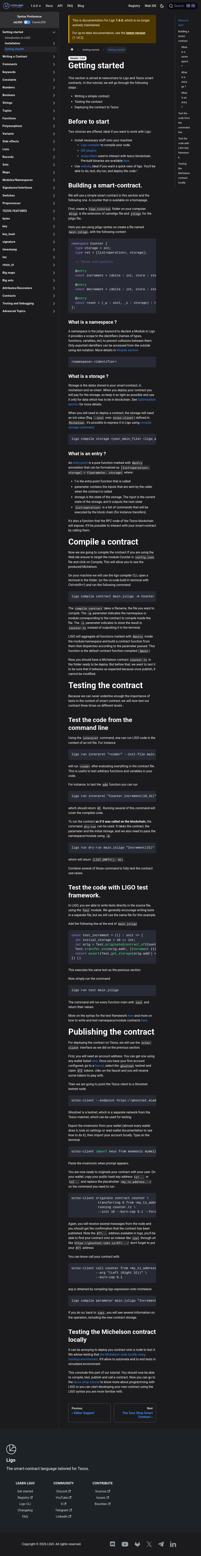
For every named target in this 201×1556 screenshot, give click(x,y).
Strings (7, 103)
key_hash (9, 234)
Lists (6, 149)
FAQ (70, 6)
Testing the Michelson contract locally (184, 173)
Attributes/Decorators (17, 288)
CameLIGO (39, 22)
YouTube (63, 1497)
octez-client (89, 156)
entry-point (80, 463)
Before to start (183, 23)
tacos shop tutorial (87, 1382)
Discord (63, 1491)
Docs (49, 6)
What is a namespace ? (184, 77)
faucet (99, 1066)
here (126, 161)
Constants (9, 80)
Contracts (9, 295)
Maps (6, 172)
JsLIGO (17, 22)
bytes (6, 218)
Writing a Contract (15, 56)
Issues (102, 1497)
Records (8, 157)
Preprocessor (12, 203)
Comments (10, 64)
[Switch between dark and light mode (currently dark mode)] (162, 6)
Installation (12, 43)
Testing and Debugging (18, 303)
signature (9, 242)
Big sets (8, 280)
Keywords (9, 72)
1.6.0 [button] (34, 6)
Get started (25, 1491)
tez (5, 257)
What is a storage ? (184, 99)
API (60, 6)
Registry (134, 6)
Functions (9, 118)
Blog (81, 6)
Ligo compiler (90, 145)
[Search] (182, 5)
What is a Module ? (184, 54)
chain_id (8, 265)
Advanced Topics (14, 311)
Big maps (9, 272)
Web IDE (150, 6)
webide (86, 166)
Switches (9, 195)
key (5, 226)
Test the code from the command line (184, 123)
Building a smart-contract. (183, 36)
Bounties (103, 1504)
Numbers (9, 87)
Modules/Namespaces (18, 180)
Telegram (63, 1510)
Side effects (11, 141)
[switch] (27, 22)
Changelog (25, 1510)
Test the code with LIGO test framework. (183, 148)
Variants (8, 133)
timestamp (10, 249)
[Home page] (72, 49)
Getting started (13, 32)
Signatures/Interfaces (17, 187)
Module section (127, 350)
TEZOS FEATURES (15, 211)
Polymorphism (12, 126)
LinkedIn (63, 1516)
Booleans (9, 95)
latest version (135, 33)
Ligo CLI (25, 1504)
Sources (102, 1491)
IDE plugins (89, 150)
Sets (6, 164)
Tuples (7, 110)
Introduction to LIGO (17, 38)
